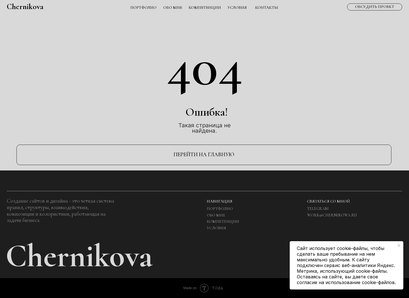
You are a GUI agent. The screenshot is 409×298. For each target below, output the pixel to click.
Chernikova (25, 6)
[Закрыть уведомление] (399, 245)
